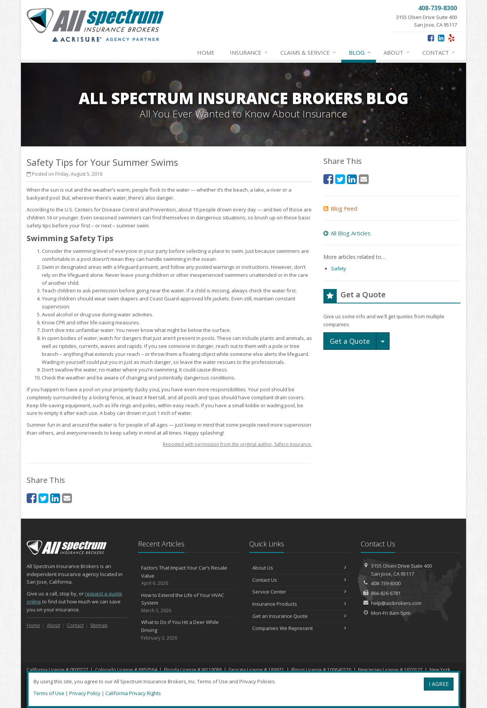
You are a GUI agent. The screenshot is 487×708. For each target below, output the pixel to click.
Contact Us (299, 579)
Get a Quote (350, 341)
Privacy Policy (84, 693)
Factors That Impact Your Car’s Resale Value (188, 575)
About (397, 52)
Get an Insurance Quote (299, 616)
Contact (439, 52)
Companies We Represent (299, 628)
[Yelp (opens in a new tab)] (451, 38)
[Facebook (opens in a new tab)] (431, 38)
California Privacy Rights (133, 693)
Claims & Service (308, 52)
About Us (299, 567)
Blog (360, 52)
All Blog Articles (347, 233)
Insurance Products (299, 603)
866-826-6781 (386, 593)
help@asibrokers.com (396, 603)
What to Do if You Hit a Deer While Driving (188, 630)
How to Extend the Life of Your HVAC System (188, 603)
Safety (338, 268)
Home (206, 52)
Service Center (299, 591)
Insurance (249, 52)
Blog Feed (340, 208)
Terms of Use (48, 693)
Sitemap (99, 625)
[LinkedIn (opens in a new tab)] (441, 38)
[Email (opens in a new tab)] (67, 498)
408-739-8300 (386, 583)
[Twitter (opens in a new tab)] (43, 498)
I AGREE (439, 683)
